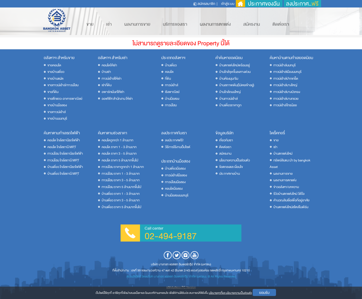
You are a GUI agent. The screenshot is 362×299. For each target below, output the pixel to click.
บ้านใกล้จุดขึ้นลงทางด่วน (235, 72)
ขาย (89, 24)
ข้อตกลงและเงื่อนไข (231, 167)
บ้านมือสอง (172, 98)
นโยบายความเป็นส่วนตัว (234, 160)
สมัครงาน (251, 24)
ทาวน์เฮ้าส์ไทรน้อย (285, 105)
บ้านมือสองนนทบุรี (176, 195)
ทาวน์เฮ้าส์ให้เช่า (112, 78)
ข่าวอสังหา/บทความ (286, 187)
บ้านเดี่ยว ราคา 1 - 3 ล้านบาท (121, 193)
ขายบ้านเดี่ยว (55, 72)
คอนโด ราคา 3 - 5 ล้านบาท (119, 153)
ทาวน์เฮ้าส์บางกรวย (285, 98)
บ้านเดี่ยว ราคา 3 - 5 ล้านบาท (121, 200)
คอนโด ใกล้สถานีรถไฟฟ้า (63, 140)
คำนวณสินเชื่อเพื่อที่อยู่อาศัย (291, 200)
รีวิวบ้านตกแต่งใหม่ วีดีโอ (289, 193)
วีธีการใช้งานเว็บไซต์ (177, 147)
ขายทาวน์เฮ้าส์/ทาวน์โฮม (63, 85)
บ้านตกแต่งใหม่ (282, 153)
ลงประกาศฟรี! (174, 140)
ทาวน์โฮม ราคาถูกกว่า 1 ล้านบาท (123, 167)
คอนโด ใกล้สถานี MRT (61, 147)
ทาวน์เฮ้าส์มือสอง (176, 175)
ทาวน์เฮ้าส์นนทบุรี (284, 65)
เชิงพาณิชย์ (172, 92)
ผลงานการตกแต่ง (215, 24)
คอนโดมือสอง (174, 188)
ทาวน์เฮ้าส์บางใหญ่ (285, 85)
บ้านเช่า (106, 72)
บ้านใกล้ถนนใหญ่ (230, 92)
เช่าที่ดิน (106, 85)
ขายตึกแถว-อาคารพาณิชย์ (64, 98)
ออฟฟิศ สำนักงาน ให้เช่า (117, 98)
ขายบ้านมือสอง (57, 105)
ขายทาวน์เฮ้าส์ (56, 112)
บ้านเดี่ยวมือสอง (175, 168)
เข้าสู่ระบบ (227, 4)
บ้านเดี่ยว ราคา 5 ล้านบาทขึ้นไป (121, 207)
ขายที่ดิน (52, 92)
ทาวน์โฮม (171, 105)
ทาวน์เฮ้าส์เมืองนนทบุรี (287, 72)
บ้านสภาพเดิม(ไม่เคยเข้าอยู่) (236, 85)
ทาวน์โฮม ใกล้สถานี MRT (63, 160)
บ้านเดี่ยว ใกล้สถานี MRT (63, 173)
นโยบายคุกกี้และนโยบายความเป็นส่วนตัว (230, 293)
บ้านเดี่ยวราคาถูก (230, 105)
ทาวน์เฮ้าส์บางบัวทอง (286, 92)
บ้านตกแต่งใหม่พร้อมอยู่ (234, 65)
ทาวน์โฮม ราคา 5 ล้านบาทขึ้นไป (121, 187)
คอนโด (169, 72)
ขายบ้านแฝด (55, 78)
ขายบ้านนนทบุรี (57, 118)
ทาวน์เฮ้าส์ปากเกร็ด (285, 78)
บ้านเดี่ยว (171, 65)
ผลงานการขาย (137, 24)
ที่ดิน (168, 78)
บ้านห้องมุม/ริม (228, 78)
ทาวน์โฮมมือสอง (175, 182)
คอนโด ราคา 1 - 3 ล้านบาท (119, 147)
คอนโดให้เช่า (109, 65)
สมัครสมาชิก (206, 4)
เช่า (109, 24)
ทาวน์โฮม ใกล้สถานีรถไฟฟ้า (65, 153)
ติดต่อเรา (280, 24)
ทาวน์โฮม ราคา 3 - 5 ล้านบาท (121, 180)
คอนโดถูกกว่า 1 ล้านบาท (117, 140)
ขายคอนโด (54, 65)
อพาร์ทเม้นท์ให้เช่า (113, 92)
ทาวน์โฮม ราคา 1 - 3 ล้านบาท (121, 173)
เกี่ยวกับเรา (226, 140)
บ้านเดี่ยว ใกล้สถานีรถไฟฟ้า (65, 167)
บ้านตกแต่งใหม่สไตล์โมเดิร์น (290, 207)
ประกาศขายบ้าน (229, 173)
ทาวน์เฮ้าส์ (171, 85)
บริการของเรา (175, 24)
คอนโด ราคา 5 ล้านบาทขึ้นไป (120, 160)
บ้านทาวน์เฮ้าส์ (228, 98)
